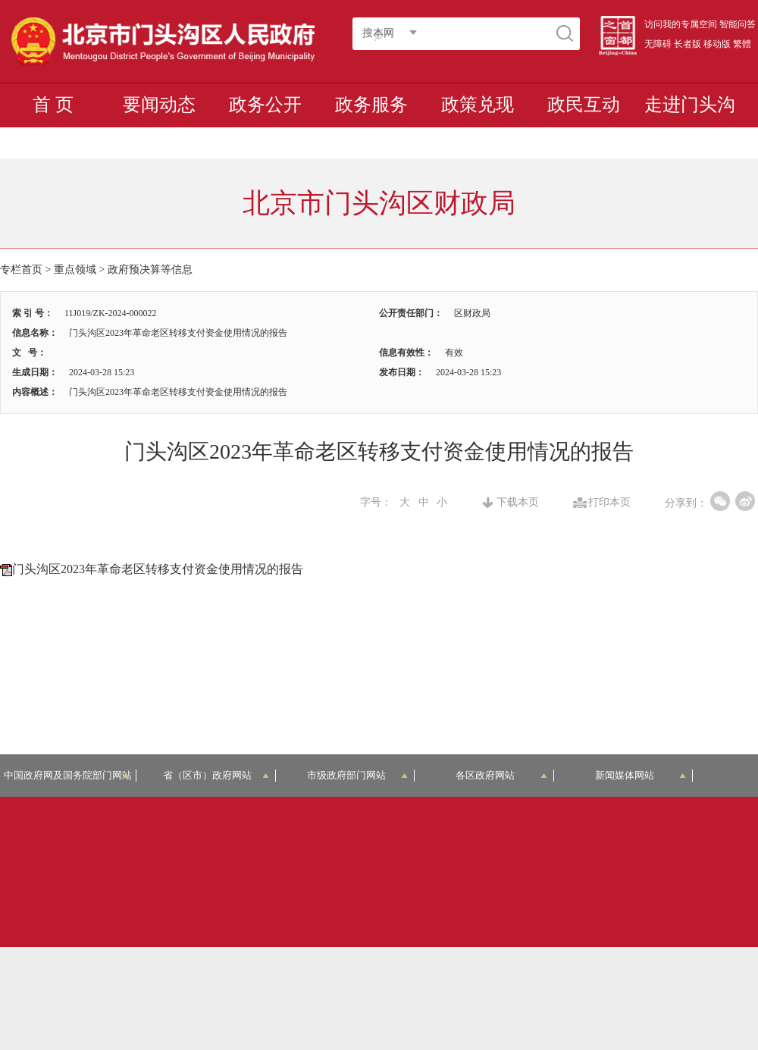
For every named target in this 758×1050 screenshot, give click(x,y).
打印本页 (609, 502)
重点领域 (75, 269)
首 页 (53, 104)
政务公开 (265, 104)
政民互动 (583, 104)
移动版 (717, 44)
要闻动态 (159, 104)
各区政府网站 (501, 775)
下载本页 (517, 502)
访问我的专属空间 (680, 24)
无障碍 (658, 44)
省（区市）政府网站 (216, 775)
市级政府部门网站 (358, 775)
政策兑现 (477, 104)
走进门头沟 (689, 104)
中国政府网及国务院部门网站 (70, 775)
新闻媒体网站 (641, 775)
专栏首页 (21, 269)
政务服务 (371, 104)
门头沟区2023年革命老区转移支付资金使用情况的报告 (157, 569)
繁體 (742, 44)
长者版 (687, 44)
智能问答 (737, 24)
